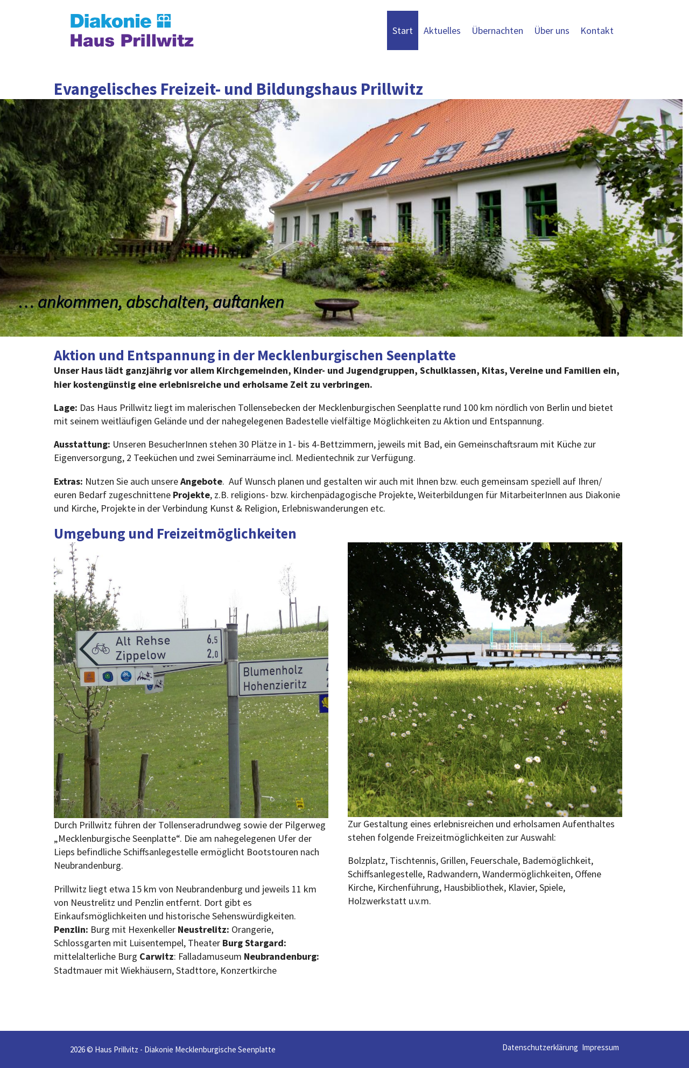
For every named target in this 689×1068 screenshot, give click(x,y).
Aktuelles (442, 30)
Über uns (552, 30)
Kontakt (597, 30)
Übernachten (497, 30)
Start (402, 30)
